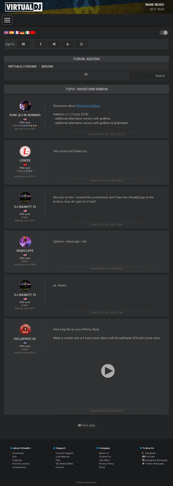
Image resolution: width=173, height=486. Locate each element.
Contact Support (64, 453)
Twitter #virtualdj (153, 463)
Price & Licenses (21, 463)
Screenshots (19, 467)
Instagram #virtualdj (154, 460)
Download (18, 453)
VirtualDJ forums (22, 66)
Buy (15, 456)
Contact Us (105, 456)
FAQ (58, 460)
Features (17, 460)
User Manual (62, 456)
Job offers (104, 460)
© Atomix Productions (86, 482)
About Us (104, 453)
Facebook (148, 453)
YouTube (148, 456)
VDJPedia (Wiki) (64, 463)
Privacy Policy (106, 463)
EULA (102, 467)
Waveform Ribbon (88, 105)
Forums (60, 467)
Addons (47, 66)
